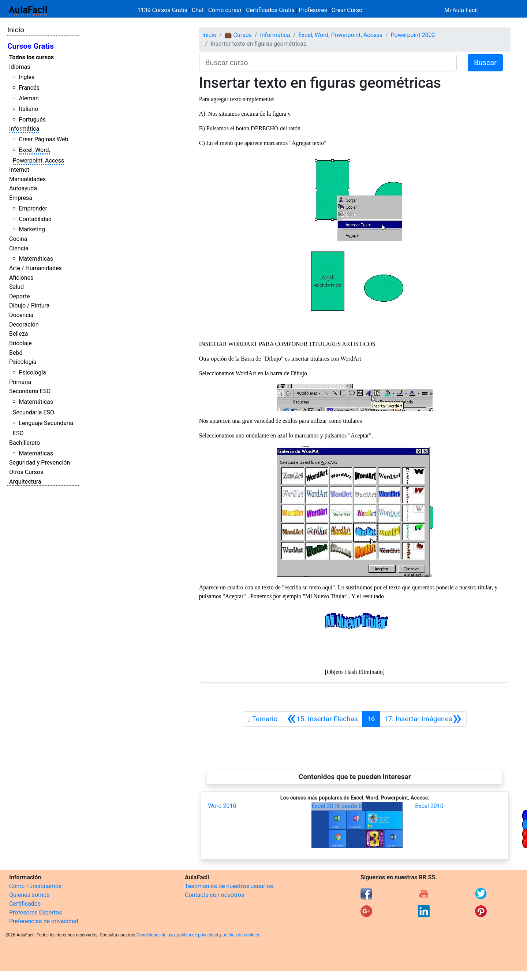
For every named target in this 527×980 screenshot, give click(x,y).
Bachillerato (24, 442)
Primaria (20, 382)
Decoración (24, 324)
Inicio (15, 30)
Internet (19, 169)
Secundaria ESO (30, 391)
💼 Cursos (238, 34)
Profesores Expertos (35, 912)
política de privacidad (197, 935)
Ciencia (19, 248)
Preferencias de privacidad (43, 921)
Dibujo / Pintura (29, 305)
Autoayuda (23, 188)
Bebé (15, 352)
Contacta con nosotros (214, 894)
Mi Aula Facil (461, 10)
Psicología (22, 361)
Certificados (25, 903)
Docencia (21, 315)
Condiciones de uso (156, 935)
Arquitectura (25, 481)
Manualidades (27, 179)
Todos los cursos (31, 57)
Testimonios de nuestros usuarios (229, 886)
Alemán (28, 98)
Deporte (19, 296)
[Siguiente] (423, 719)
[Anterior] (322, 719)
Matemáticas (36, 258)
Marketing (32, 229)
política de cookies (241, 935)
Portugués (32, 119)
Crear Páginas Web (43, 139)
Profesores (313, 10)
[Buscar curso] (328, 62)
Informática (24, 128)
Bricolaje (20, 343)
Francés (29, 87)
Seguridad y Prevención (39, 462)
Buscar (485, 62)
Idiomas (19, 66)
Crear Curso (347, 10)
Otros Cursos (26, 472)
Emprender (33, 208)
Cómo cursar (225, 10)
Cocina (18, 238)
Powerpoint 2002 (413, 34)
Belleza (18, 333)
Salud (16, 286)
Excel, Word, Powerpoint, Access (340, 34)
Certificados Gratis (270, 10)
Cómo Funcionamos (35, 886)
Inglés (26, 77)
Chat (198, 10)
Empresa (20, 197)
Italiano (28, 108)
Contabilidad (35, 219)
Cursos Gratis (30, 46)
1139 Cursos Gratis (163, 10)
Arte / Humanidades (35, 268)
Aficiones (21, 277)
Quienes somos (29, 894)
